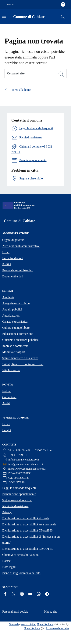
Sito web (14, 624)
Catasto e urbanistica (14, 321)
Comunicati (9, 397)
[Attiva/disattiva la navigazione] (4, 16)
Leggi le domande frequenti (19, 488)
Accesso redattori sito (57, 628)
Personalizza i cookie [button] (15, 611)
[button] (10, 4)
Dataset (6, 560)
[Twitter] (14, 594)
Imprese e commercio (15, 345)
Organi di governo (13, 240)
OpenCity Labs (32, 628)
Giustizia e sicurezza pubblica (20, 339)
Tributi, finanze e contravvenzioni (22, 364)
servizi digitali (28, 624)
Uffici (5, 252)
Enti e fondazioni (12, 258)
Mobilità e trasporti (14, 352)
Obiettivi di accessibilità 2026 (20, 554)
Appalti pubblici (12, 309)
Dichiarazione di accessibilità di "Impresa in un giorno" (31, 539)
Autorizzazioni (11, 315)
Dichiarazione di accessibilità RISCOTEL (27, 548)
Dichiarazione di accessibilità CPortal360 (27, 530)
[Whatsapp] (39, 594)
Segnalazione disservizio (17, 500)
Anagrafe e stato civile (16, 303)
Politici (6, 264)
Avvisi (6, 403)
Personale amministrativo (17, 270)
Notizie (6, 391)
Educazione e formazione (17, 333)
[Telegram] (47, 594)
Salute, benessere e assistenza (20, 358)
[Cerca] (61, 74)
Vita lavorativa (11, 370)
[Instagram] (22, 594)
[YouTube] (30, 594)
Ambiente (8, 297)
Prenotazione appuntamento (19, 494)
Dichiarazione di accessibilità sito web (25, 518)
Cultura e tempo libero (16, 327)
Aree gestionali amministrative (21, 246)
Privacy (7, 512)
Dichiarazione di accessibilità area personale (29, 524)
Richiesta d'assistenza (15, 506)
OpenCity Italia (45, 624)
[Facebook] (5, 594)
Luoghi (6, 430)
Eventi (6, 424)
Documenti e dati (12, 276)
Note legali (9, 567)
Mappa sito (51, 611)
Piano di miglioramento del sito (21, 573)
